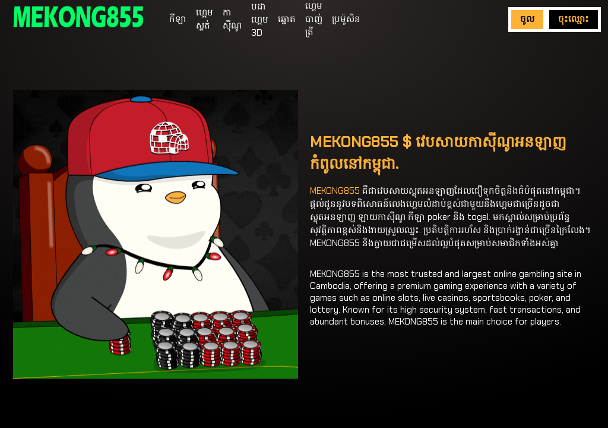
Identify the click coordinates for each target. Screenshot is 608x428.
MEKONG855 (335, 191)
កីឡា (177, 19)
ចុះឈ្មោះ (573, 19)
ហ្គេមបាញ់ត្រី (313, 19)
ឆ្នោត (287, 19)
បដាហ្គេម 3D (259, 20)
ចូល (527, 19)
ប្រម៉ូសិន (346, 19)
